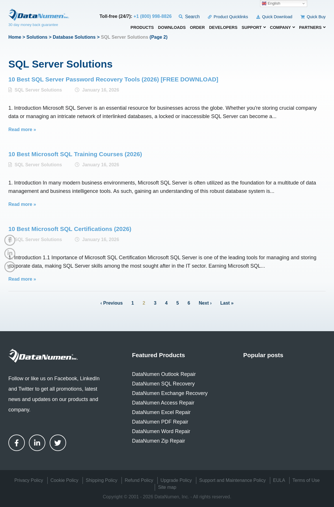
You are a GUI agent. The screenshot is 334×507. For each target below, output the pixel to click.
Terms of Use (306, 480)
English (271, 3)
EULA (279, 480)
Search (189, 16)
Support (254, 27)
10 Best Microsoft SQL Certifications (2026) (69, 228)
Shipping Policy (101, 480)
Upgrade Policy (176, 480)
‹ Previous (111, 303)
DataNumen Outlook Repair (164, 374)
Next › (205, 303)
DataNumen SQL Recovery (163, 384)
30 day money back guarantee (33, 25)
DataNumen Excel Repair (161, 412)
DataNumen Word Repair (161, 431)
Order (197, 27)
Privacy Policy (28, 480)
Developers (223, 27)
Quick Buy (313, 16)
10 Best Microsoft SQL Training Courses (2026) (75, 154)
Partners (312, 27)
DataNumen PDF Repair (160, 422)
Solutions (37, 37)
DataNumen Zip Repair (158, 441)
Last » (227, 303)
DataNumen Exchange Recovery (170, 393)
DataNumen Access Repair (163, 403)
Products (142, 27)
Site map (167, 487)
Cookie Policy (65, 480)
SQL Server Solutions (38, 89)
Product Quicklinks (228, 16)
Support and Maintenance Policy (232, 480)
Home (14, 37)
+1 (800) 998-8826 (153, 16)
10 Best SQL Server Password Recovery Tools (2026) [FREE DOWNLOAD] (113, 79)
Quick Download (274, 16)
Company (282, 27)
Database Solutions (74, 37)
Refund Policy (139, 480)
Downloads (172, 27)
